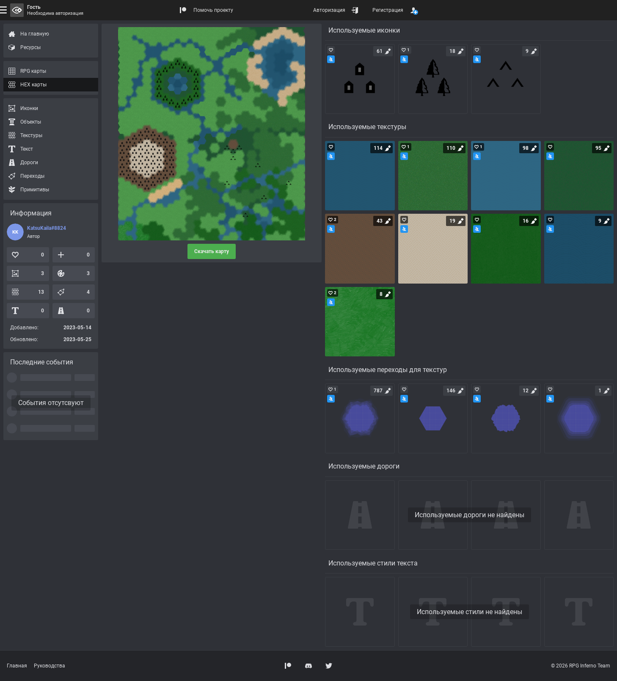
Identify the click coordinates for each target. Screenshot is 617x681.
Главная (17, 665)
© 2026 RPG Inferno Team (580, 665)
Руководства (49, 665)
